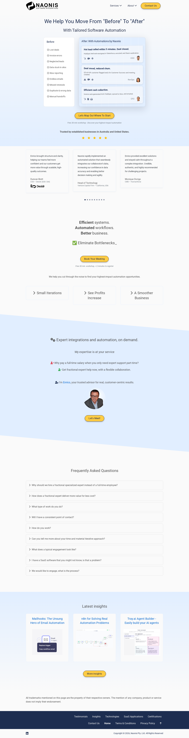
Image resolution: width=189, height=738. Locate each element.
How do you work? (40, 528)
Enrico (66, 382)
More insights (94, 673)
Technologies (112, 716)
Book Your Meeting (94, 258)
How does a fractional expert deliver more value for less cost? (62, 496)
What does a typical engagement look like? (52, 549)
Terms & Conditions (125, 723)
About (132, 5)
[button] (85, 199)
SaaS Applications (133, 716)
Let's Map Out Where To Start (94, 115)
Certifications (155, 716)
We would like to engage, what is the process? (54, 570)
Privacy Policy (147, 723)
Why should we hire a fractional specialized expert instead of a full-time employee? (73, 485)
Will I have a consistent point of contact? (51, 517)
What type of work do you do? (46, 506)
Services (115, 5)
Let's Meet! (94, 418)
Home (107, 723)
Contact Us (151, 5)
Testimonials (81, 716)
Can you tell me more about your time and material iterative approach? (67, 538)
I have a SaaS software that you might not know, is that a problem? (65, 560)
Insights (96, 716)
